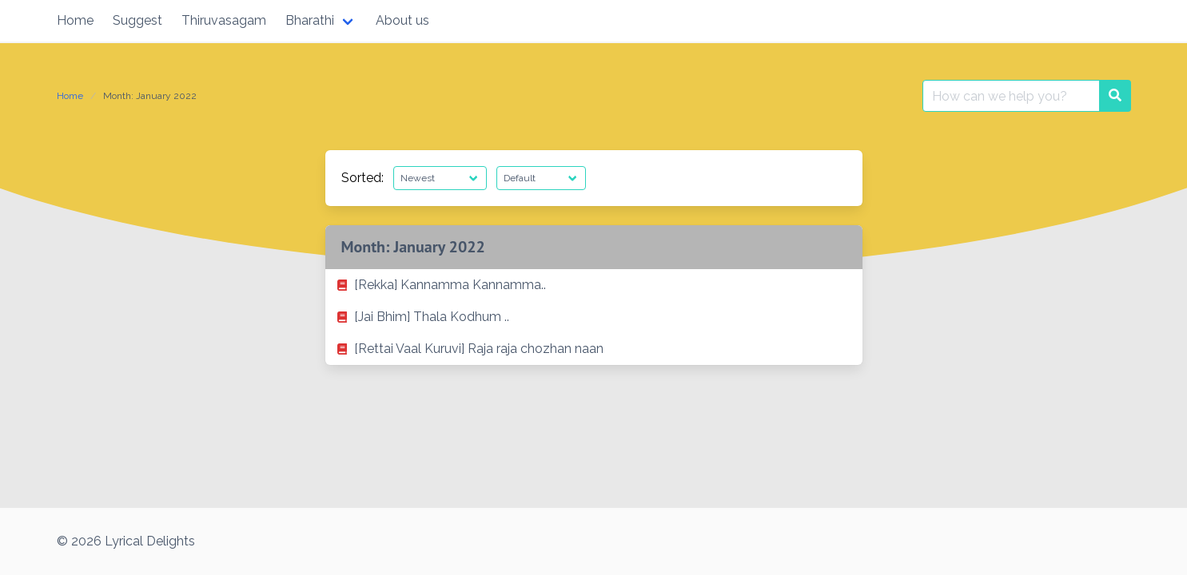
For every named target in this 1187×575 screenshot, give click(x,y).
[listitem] (593, 285)
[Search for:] (1011, 96)
